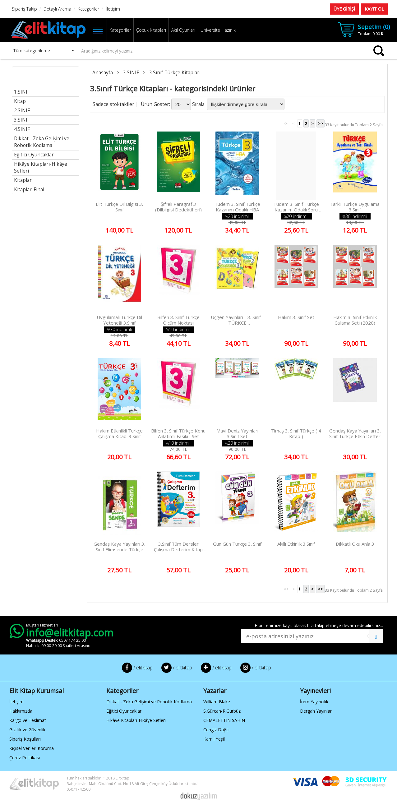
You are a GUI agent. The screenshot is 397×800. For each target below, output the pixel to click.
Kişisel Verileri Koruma (31, 748)
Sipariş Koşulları (25, 739)
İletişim (16, 702)
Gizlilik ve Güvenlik (27, 730)
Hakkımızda (20, 711)
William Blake (216, 702)
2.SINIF (22, 110)
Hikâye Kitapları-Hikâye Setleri (136, 720)
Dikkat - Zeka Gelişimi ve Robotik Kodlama (41, 142)
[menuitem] (45, 82)
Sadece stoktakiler (113, 104)
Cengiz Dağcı (216, 730)
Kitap (20, 101)
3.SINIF (22, 120)
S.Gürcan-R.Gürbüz (222, 711)
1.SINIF (22, 92)
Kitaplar (23, 180)
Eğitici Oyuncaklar (34, 154)
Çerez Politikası (24, 758)
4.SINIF (22, 129)
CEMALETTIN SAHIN (224, 720)
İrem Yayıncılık (314, 702)
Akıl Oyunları (183, 30)
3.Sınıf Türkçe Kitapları (175, 72)
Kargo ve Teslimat (27, 720)
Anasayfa (103, 72)
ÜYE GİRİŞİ (344, 9)
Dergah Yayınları (316, 711)
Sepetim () (374, 27)
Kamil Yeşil (214, 739)
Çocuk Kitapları (151, 30)
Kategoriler (120, 30)
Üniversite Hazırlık (218, 30)
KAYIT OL (374, 9)
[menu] (45, 130)
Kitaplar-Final (29, 189)
